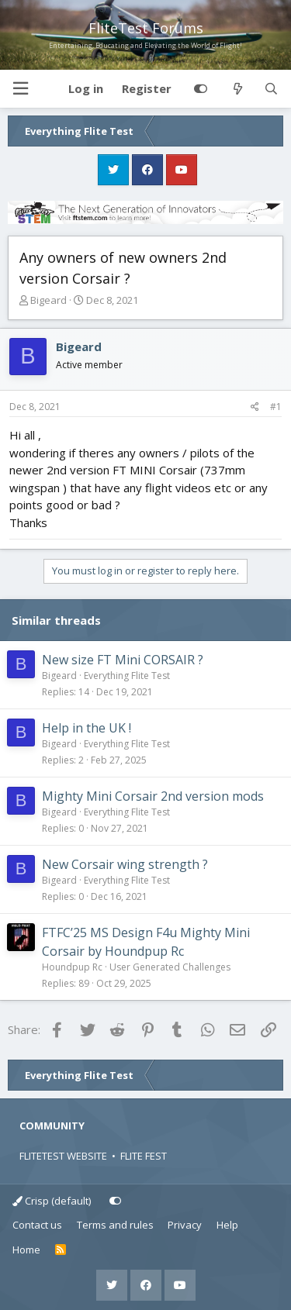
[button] (20, 89)
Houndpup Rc (72, 967)
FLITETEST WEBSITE (63, 1156)
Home (26, 1250)
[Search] (271, 89)
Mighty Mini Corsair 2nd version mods (153, 796)
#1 (276, 406)
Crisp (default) (51, 1201)
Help (227, 1225)
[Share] (255, 407)
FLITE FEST (143, 1156)
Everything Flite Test (127, 675)
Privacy (185, 1225)
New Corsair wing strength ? (125, 864)
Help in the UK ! (86, 727)
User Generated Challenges (169, 967)
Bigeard (48, 300)
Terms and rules (115, 1225)
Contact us (37, 1225)
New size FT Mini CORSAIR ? (122, 659)
